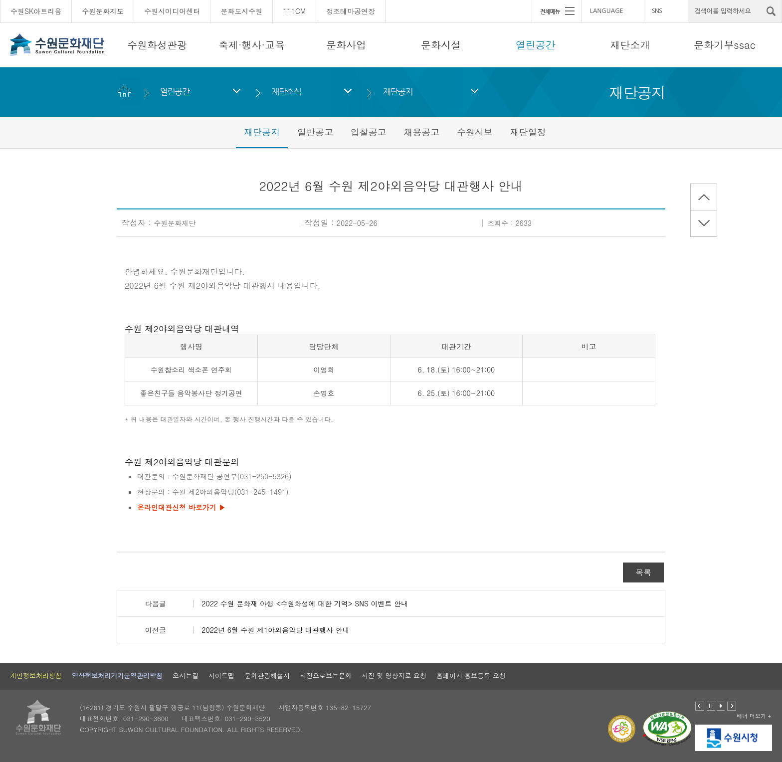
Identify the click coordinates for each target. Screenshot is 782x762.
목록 (643, 572)
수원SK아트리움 (35, 11)
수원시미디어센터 (172, 11)
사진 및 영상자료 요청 (394, 675)
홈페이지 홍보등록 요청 (471, 675)
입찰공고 (369, 132)
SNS (657, 11)
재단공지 (397, 91)
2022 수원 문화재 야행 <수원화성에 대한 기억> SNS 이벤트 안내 (304, 603)
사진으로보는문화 (326, 675)
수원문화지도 (103, 11)
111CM (294, 11)
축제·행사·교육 (251, 44)
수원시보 (475, 132)
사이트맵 (221, 675)
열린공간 (536, 44)
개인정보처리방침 (36, 675)
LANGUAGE (606, 11)
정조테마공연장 (350, 11)
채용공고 (421, 132)
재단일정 (528, 132)
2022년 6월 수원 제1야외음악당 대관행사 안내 (275, 630)
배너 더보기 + (754, 716)
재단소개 (630, 44)
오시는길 (185, 675)
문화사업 (346, 44)
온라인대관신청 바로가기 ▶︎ (181, 507)
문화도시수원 (241, 11)
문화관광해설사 (267, 675)
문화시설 (441, 44)
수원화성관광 (157, 44)
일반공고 (315, 132)
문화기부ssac (724, 44)
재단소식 (286, 91)
